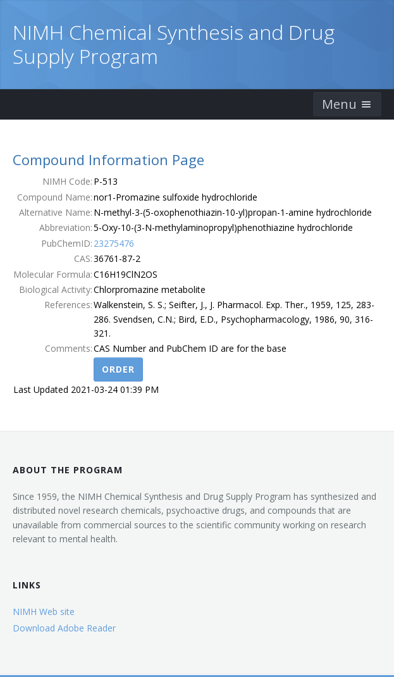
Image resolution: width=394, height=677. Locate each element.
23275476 (114, 243)
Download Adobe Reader (64, 628)
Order (118, 369)
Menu (347, 104)
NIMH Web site (44, 612)
